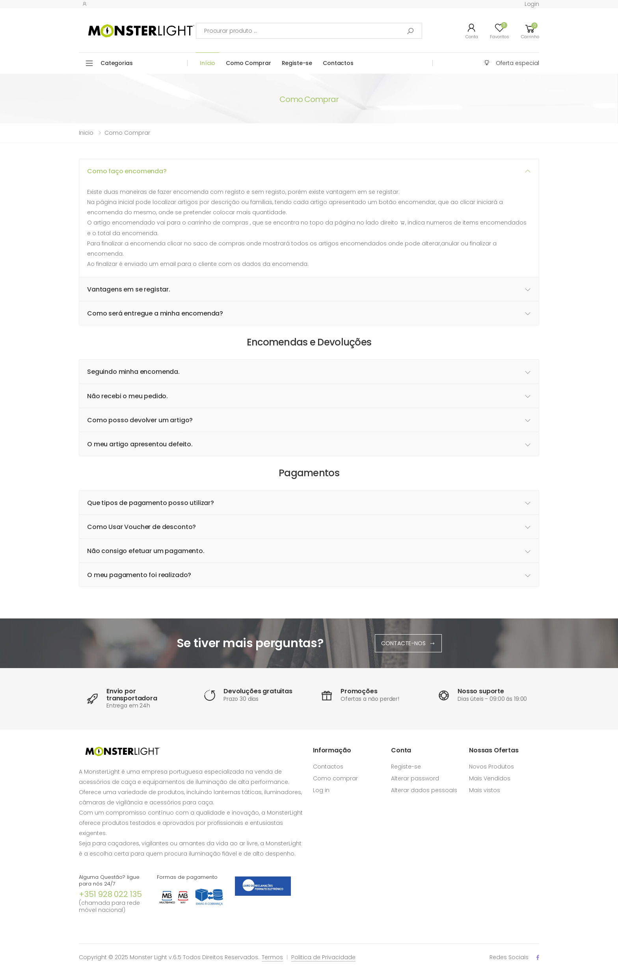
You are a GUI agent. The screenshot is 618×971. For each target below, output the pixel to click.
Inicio (86, 133)
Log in (321, 790)
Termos (272, 957)
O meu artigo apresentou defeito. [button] (140, 444)
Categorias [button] (117, 63)
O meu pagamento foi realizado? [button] (139, 574)
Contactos (338, 63)
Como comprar (127, 133)
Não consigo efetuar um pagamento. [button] (146, 550)
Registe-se (297, 63)
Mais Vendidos (489, 778)
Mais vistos (484, 790)
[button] (530, 30)
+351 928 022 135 (110, 894)
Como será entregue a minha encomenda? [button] (155, 313)
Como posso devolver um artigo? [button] (140, 420)
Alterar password (415, 778)
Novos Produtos (491, 766)
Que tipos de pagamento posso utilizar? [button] (150, 502)
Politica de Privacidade (323, 957)
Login (532, 4)
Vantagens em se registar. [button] (128, 289)
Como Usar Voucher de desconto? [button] (141, 526)
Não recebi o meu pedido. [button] (127, 396)
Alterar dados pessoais (424, 790)
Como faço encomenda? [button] (127, 171)
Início (207, 63)
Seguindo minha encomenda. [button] (133, 371)
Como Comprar (248, 63)
